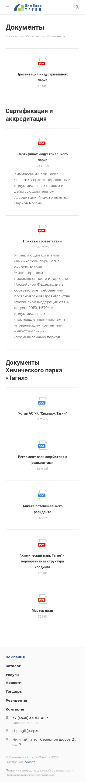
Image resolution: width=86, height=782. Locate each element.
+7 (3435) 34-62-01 (28, 717)
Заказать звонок (25, 723)
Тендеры (14, 691)
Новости (14, 682)
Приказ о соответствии (42, 241)
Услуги (12, 674)
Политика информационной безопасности (40, 770)
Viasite (30, 762)
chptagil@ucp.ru (25, 731)
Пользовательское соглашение (30, 775)
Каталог (13, 666)
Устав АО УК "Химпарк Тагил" (42, 413)
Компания (15, 657)
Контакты (15, 709)
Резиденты (16, 700)
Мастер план (42, 610)
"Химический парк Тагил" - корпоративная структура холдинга (42, 561)
